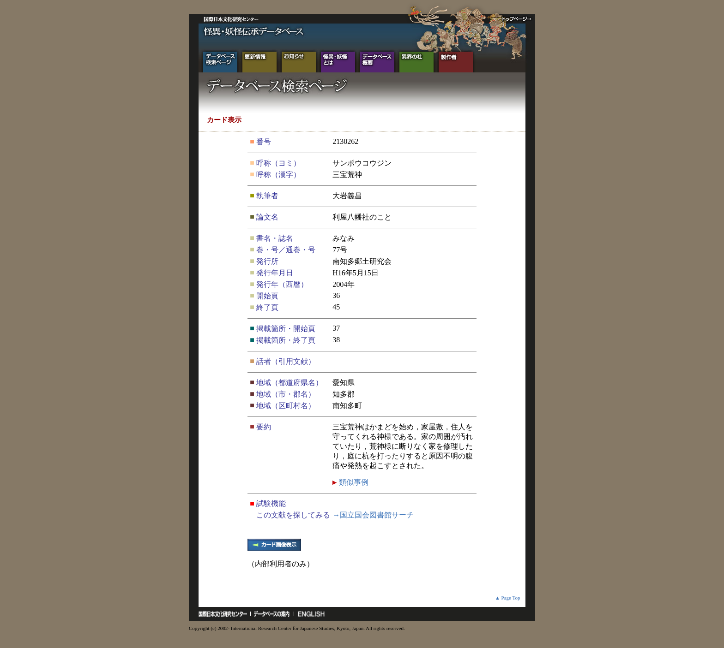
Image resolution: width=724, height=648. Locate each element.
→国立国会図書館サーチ (373, 515)
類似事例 (352, 482)
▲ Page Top (507, 597)
